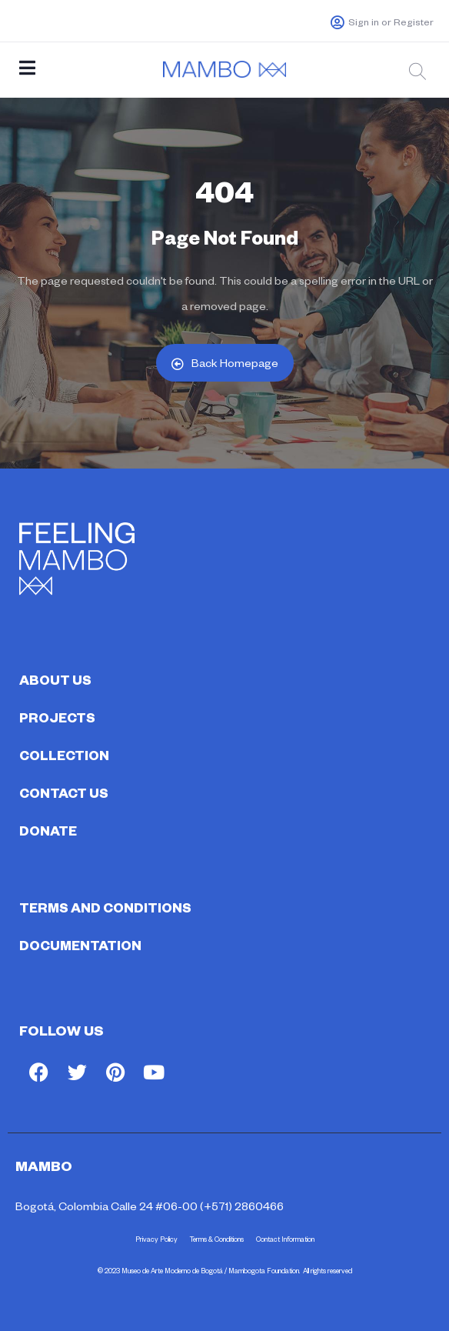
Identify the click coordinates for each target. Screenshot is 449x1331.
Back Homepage (224, 362)
